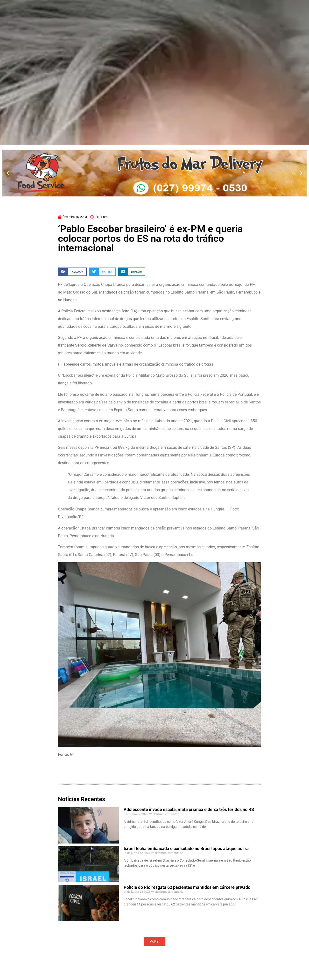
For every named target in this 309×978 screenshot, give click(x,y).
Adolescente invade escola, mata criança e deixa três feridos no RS (189, 809)
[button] (8, 173)
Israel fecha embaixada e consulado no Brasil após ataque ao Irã (186, 848)
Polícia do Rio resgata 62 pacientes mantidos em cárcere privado (187, 887)
